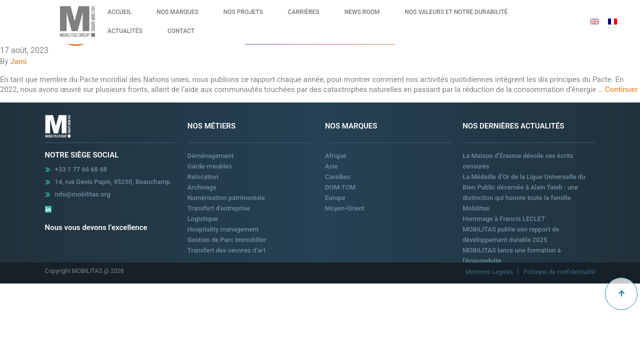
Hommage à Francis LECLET (503, 218)
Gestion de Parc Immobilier (227, 240)
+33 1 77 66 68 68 (81, 169)
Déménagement (211, 156)
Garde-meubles (210, 166)
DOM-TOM (340, 187)
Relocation (203, 176)
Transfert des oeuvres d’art (227, 250)
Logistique (203, 218)
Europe (335, 198)
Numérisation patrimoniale (226, 198)
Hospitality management (223, 229)
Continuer (621, 89)
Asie (331, 166)
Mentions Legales (490, 272)
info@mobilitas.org (82, 194)
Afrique (335, 156)
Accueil (120, 12)
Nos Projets (243, 12)
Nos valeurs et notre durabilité (456, 12)
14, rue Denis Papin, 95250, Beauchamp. (113, 182)
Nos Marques (177, 12)
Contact (181, 31)
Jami (18, 61)
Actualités (125, 31)
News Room (362, 12)
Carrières (304, 12)
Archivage (202, 187)
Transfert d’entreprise (219, 208)
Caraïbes (337, 176)
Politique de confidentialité (559, 272)
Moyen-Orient (344, 208)
